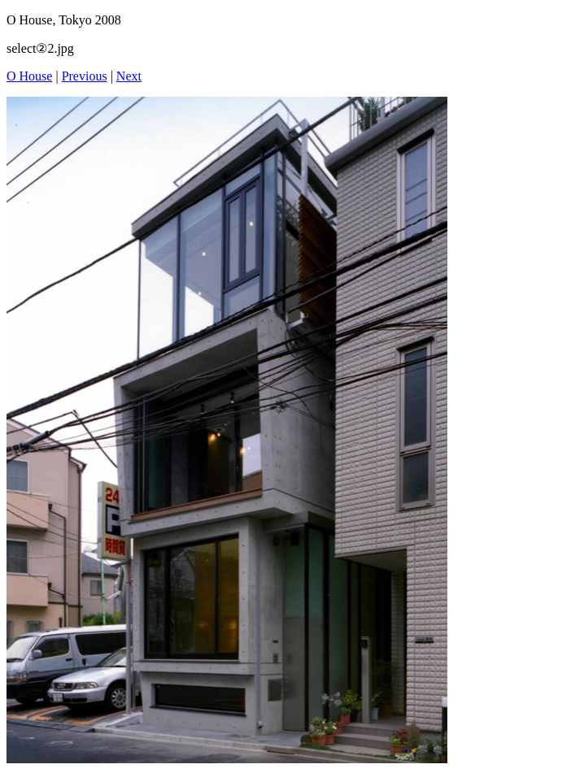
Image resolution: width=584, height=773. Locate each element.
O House (29, 76)
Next (129, 76)
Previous (84, 76)
